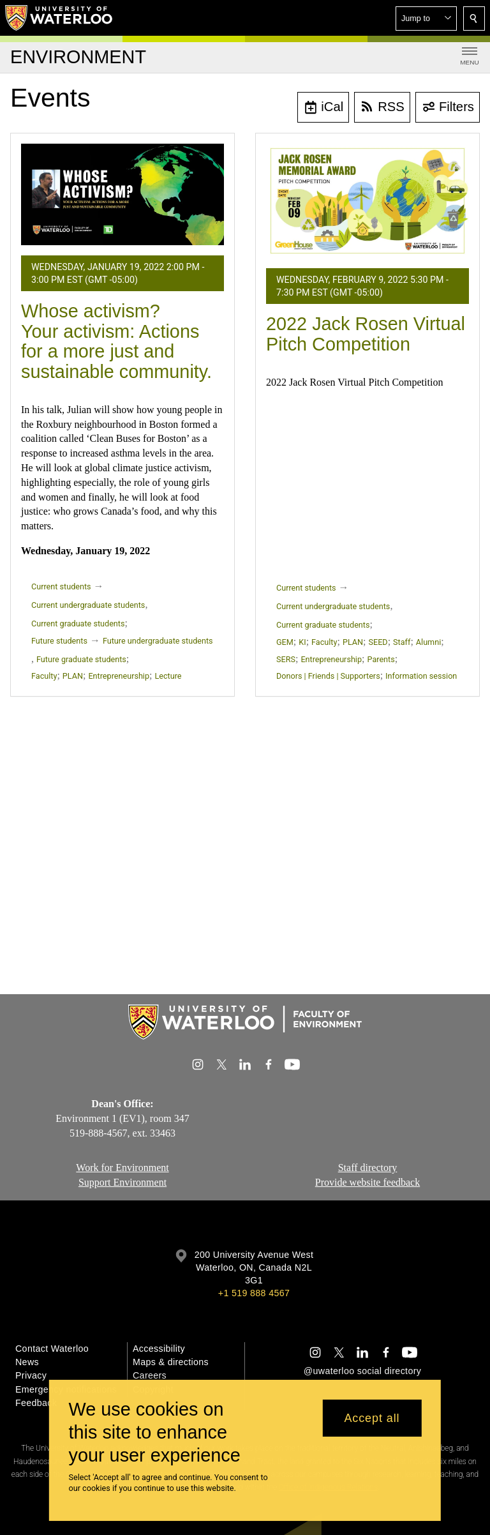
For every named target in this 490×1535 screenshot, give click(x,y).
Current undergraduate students (88, 605)
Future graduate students (81, 659)
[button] (426, 18)
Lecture (168, 676)
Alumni (428, 642)
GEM (284, 642)
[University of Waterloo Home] (59, 18)
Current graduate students (77, 623)
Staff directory (367, 1167)
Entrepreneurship (118, 676)
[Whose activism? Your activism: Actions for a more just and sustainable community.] (122, 194)
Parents (380, 659)
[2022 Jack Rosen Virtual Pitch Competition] (367, 201)
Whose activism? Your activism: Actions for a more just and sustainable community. (116, 341)
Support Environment (122, 1182)
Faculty (44, 676)
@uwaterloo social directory (362, 1371)
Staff (401, 642)
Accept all (371, 1418)
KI (302, 642)
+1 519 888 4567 (254, 1293)
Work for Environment (122, 1167)
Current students (61, 586)
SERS (285, 659)
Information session (421, 676)
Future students (59, 641)
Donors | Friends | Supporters (328, 676)
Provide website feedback (367, 1182)
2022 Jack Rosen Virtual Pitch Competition (365, 334)
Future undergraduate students (158, 641)
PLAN (73, 676)
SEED (378, 642)
